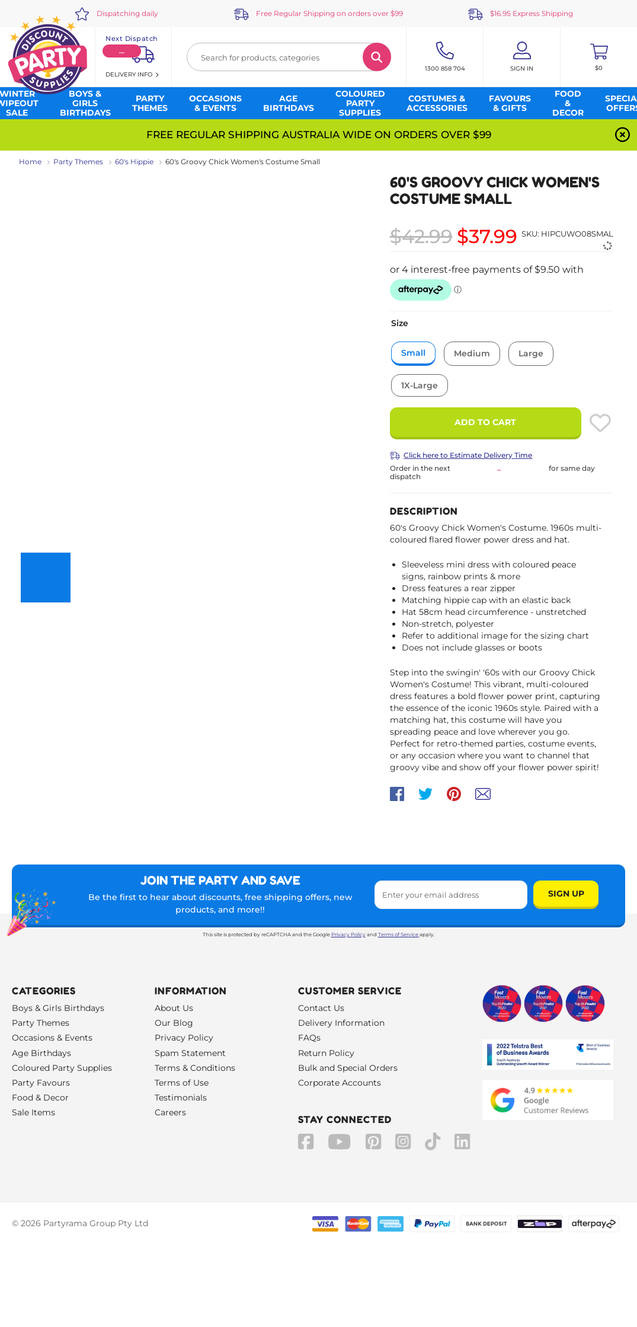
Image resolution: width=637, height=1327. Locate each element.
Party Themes (78, 161)
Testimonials (181, 1097)
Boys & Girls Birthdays (58, 1008)
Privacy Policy (348, 934)
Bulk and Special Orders (348, 1068)
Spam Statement (190, 1053)
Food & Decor (40, 1097)
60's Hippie (134, 161)
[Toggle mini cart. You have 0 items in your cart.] (599, 57)
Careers (170, 1112)
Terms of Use (182, 1082)
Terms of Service (399, 934)
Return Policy (326, 1053)
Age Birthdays (41, 1053)
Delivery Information (341, 1022)
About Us (174, 1008)
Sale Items (33, 1112)
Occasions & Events (52, 1037)
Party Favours (41, 1082)
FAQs (309, 1037)
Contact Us (321, 1008)
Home (30, 161)
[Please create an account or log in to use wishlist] (600, 423)
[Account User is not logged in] (522, 57)
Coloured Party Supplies (62, 1068)
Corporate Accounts (339, 1082)
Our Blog (174, 1022)
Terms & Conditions (195, 1068)
